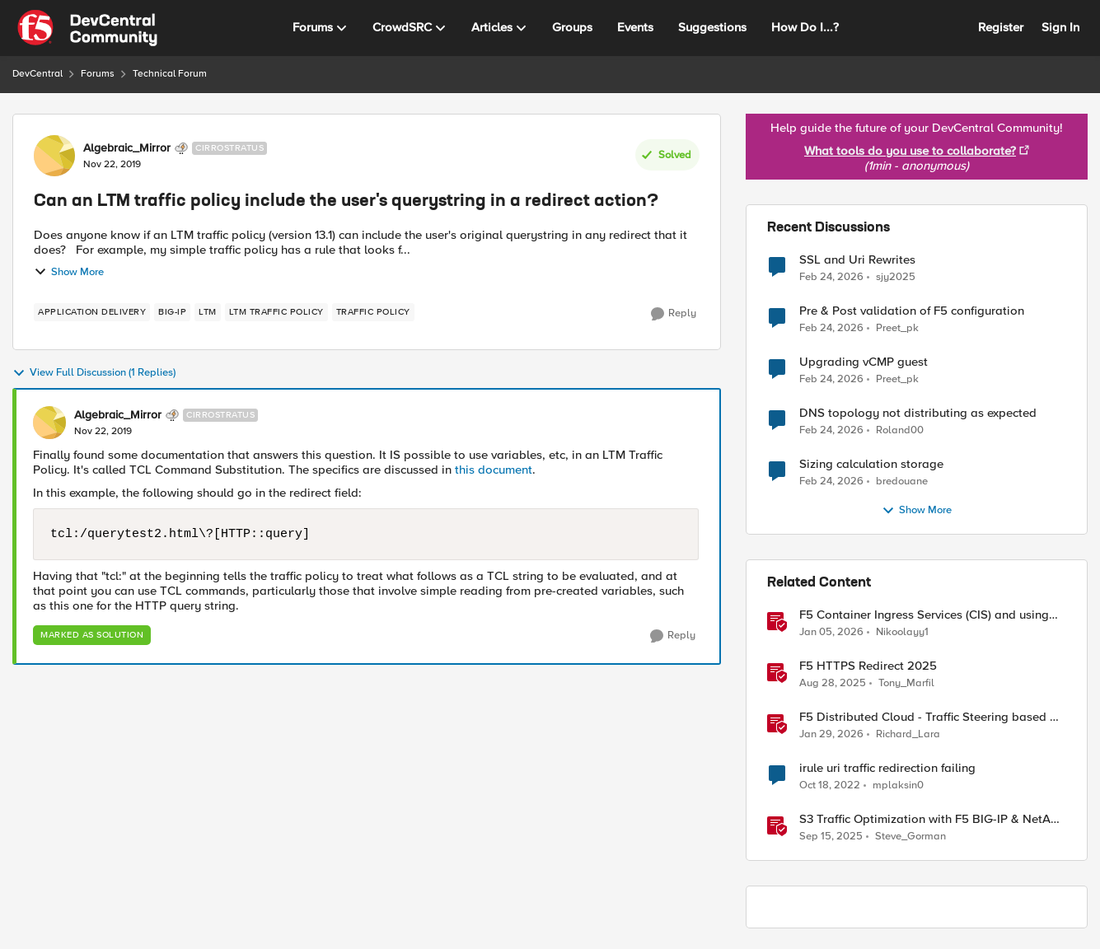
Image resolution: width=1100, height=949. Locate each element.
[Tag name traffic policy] (373, 312)
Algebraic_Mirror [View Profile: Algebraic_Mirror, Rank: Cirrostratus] (127, 148)
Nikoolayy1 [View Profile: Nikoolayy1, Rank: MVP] (902, 632)
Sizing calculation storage (871, 464)
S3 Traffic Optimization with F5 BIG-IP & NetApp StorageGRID (932, 819)
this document (493, 469)
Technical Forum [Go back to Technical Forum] (170, 74)
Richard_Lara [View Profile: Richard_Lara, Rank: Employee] (908, 734)
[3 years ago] (829, 785)
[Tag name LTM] (207, 312)
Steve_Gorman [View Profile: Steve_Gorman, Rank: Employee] (910, 836)
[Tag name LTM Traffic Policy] (276, 312)
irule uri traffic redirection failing (887, 768)
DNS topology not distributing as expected (918, 413)
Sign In (1060, 27)
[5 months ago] (831, 734)
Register (1000, 27)
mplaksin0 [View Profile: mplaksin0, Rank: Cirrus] (898, 785)
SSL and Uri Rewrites (857, 260)
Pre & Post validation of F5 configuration (911, 311)
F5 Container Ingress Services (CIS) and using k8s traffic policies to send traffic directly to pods (924, 615)
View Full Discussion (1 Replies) (94, 373)
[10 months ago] (832, 683)
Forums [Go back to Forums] (98, 74)
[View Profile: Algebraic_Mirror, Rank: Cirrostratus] (54, 155)
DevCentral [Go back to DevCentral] (37, 74)
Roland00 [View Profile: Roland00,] (900, 430)
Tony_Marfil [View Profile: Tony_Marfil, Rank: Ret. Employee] (906, 683)
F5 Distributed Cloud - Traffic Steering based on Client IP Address (931, 717)
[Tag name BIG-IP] (172, 312)
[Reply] (674, 314)
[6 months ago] (831, 632)
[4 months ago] (831, 276)
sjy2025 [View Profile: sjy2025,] (895, 276)
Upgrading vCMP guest (863, 362)
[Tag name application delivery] (92, 312)
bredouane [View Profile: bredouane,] (902, 481)
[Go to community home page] (87, 28)
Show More (69, 271)
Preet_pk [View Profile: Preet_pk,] (897, 328)
